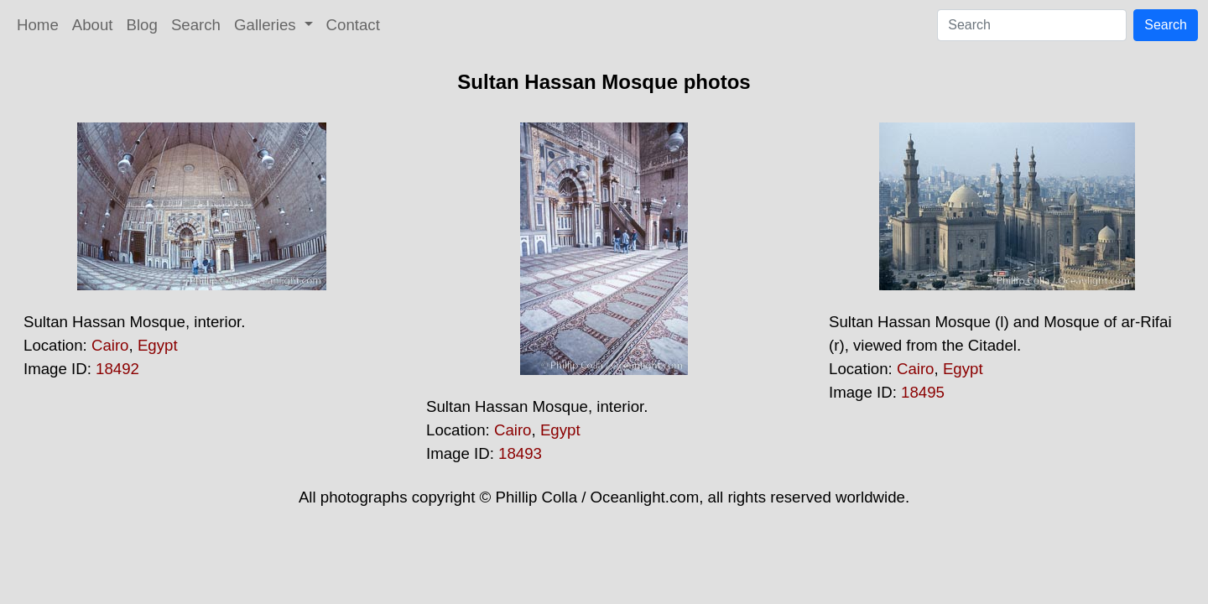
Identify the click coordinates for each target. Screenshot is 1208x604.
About (92, 25)
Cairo (110, 345)
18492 (117, 369)
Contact (353, 25)
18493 (520, 453)
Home (38, 25)
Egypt (158, 345)
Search (196, 25)
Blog (142, 25)
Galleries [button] (267, 25)
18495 (923, 392)
